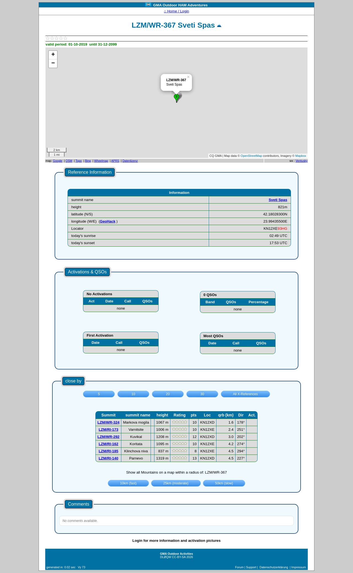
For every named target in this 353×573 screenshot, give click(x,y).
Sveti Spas (278, 200)
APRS (115, 160)
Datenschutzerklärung (274, 567)
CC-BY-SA (179, 557)
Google (57, 160)
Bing (88, 160)
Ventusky (301, 160)
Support (251, 567)
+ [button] (53, 55)
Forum (239, 567)
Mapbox (300, 155)
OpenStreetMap (251, 155)
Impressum (298, 567)
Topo (78, 160)
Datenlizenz (130, 160)
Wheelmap (101, 160)
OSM (69, 160)
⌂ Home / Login (176, 11)
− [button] (53, 63)
